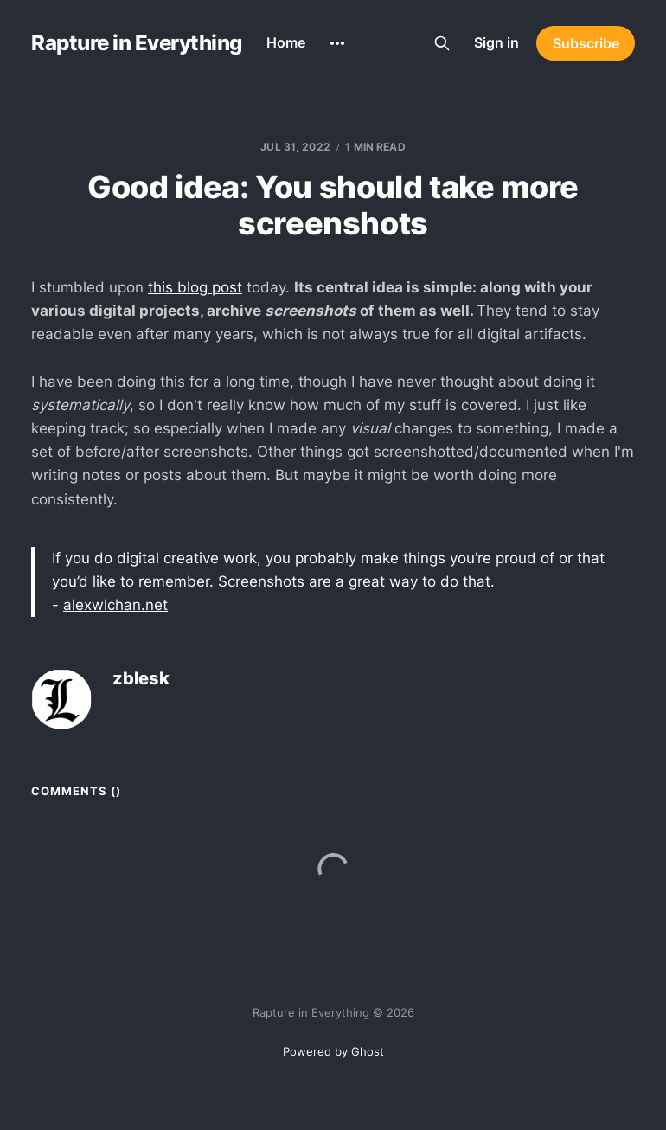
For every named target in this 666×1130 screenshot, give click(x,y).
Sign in (496, 42)
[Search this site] (442, 43)
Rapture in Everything (136, 43)
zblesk (141, 679)
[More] (337, 43)
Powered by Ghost (333, 1051)
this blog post (195, 287)
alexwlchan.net (115, 604)
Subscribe (586, 43)
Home (285, 42)
